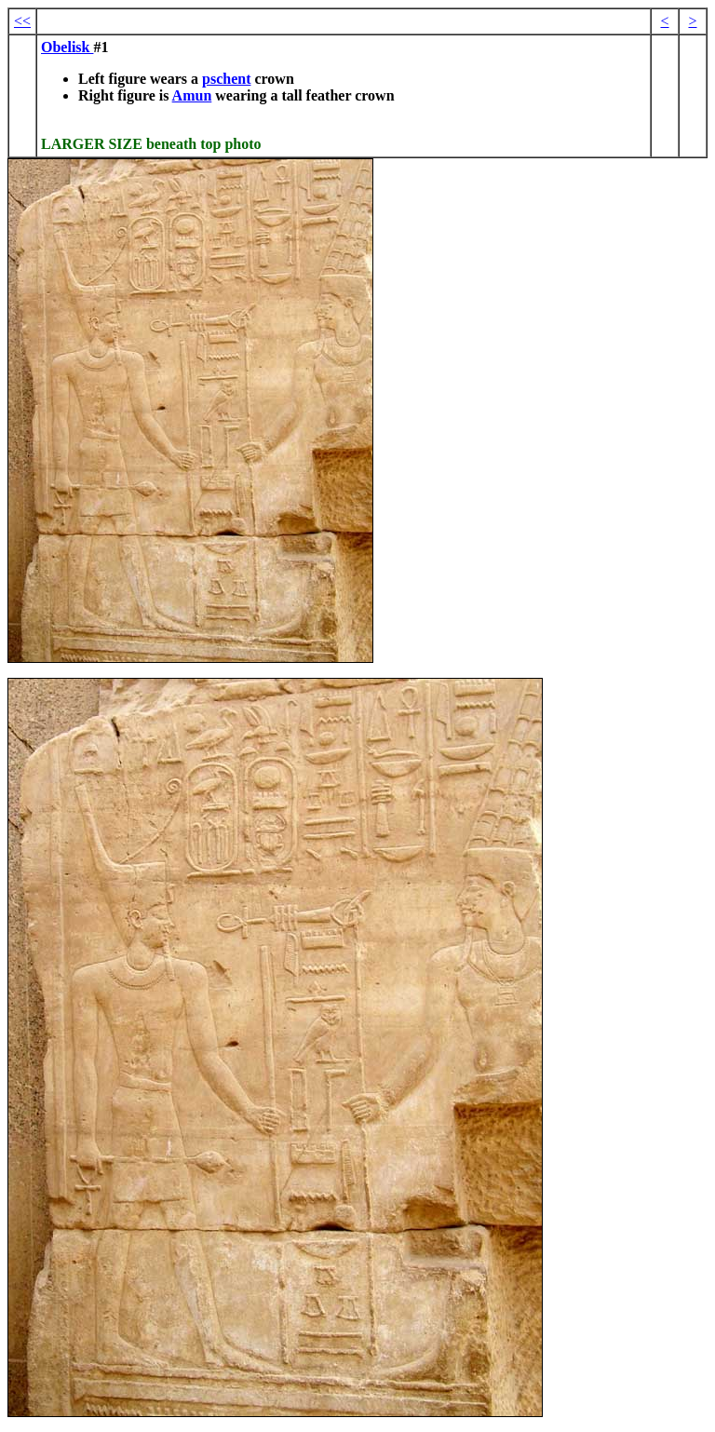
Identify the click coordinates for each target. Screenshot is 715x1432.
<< (22, 21)
